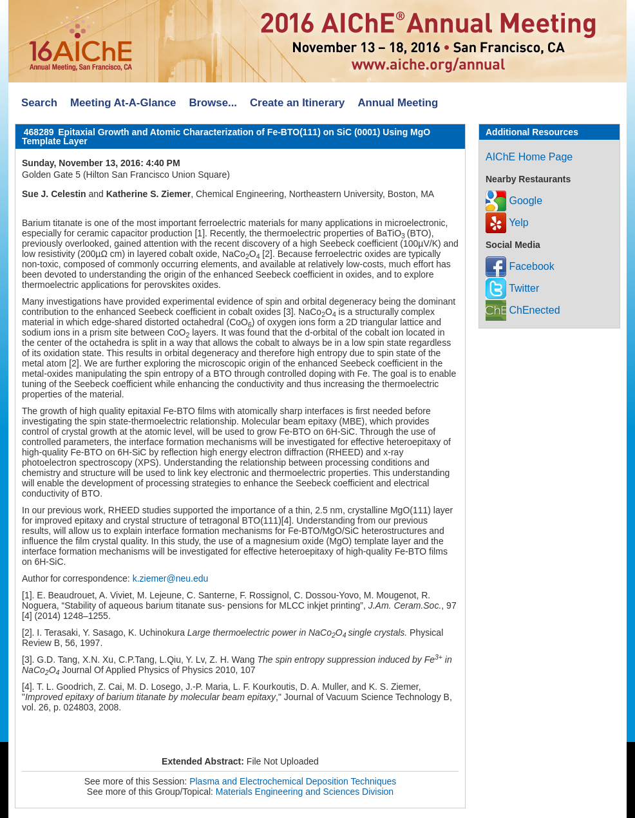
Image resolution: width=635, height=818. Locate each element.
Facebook (520, 266)
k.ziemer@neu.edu (171, 578)
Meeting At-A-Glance (123, 103)
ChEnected (523, 310)
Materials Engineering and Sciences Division (304, 791)
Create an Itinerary (297, 103)
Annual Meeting (397, 103)
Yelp (507, 222)
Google (514, 200)
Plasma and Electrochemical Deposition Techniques (292, 781)
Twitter (512, 288)
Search (39, 103)
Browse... (213, 103)
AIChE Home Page (529, 156)
